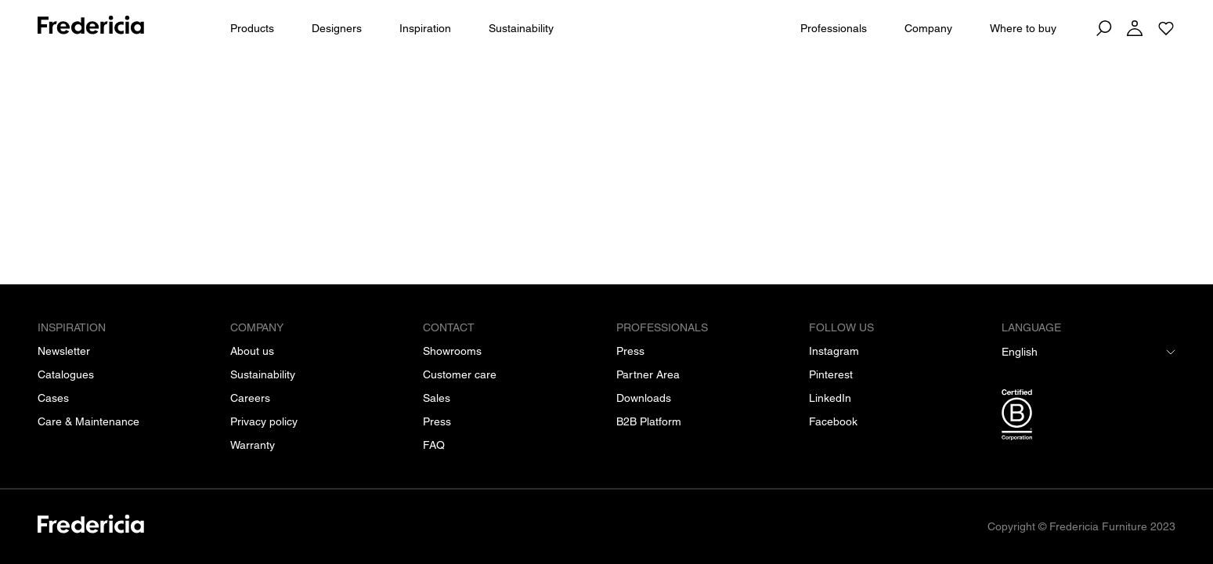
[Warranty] (252, 444)
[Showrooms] (452, 350)
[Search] (1103, 28)
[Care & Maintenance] (88, 421)
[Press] (437, 421)
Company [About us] (928, 28)
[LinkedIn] (830, 397)
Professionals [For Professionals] (833, 28)
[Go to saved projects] (1166, 28)
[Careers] (250, 397)
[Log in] (1134, 28)
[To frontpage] (91, 28)
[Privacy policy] (264, 421)
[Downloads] (643, 397)
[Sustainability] (262, 374)
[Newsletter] (64, 350)
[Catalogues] (66, 374)
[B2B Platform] (648, 421)
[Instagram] (834, 350)
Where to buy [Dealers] (1023, 28)
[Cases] (53, 397)
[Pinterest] (831, 374)
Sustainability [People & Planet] (521, 28)
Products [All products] (252, 28)
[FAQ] (434, 444)
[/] (91, 527)
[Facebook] (833, 421)
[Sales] (436, 397)
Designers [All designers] (337, 28)
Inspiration (425, 28)
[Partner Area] (648, 374)
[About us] (252, 350)
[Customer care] (459, 374)
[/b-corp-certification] (1088, 417)
